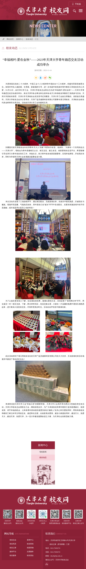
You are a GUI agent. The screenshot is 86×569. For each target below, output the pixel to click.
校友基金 (30, 555)
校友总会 (13, 540)
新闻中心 (19, 39)
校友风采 (13, 544)
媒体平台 (13, 551)
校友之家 (13, 548)
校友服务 (13, 555)
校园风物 (30, 548)
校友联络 (30, 544)
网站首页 (10, 39)
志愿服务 (30, 551)
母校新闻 (42, 452)
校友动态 (29, 39)
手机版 (76, 4)
